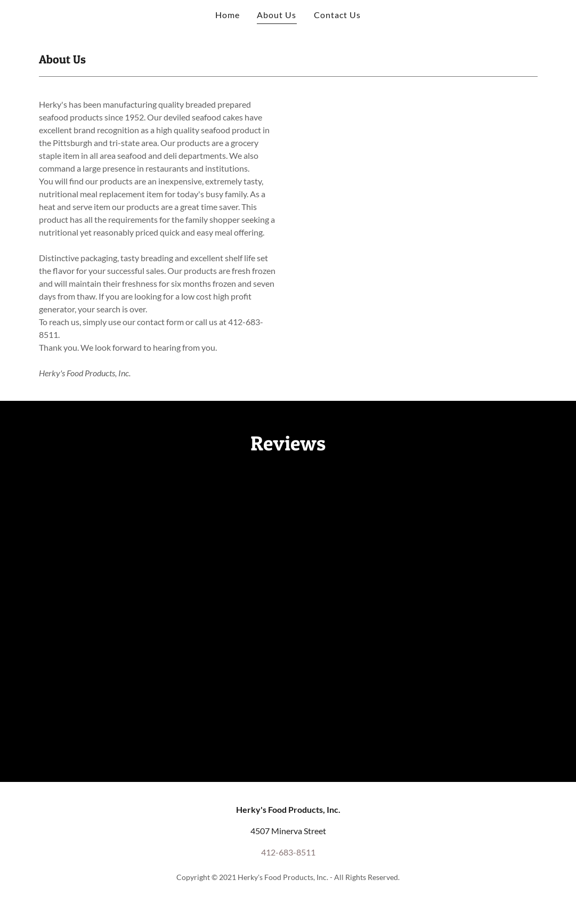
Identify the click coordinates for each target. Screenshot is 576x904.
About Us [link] (276, 15)
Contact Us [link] (337, 15)
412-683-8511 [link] (288, 852)
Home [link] (227, 15)
